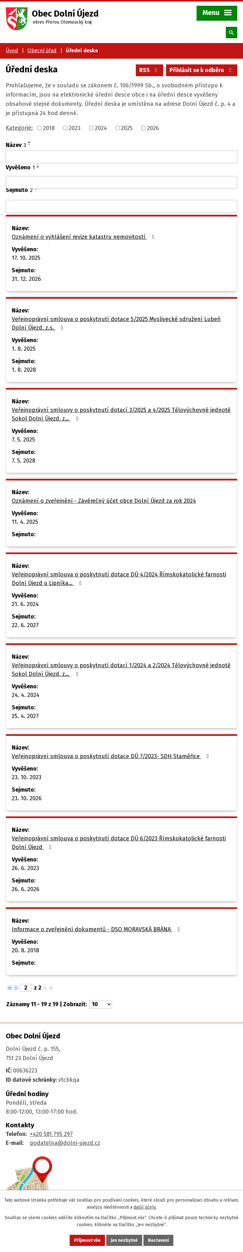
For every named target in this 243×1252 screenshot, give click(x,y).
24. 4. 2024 (25, 695)
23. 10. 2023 (26, 777)
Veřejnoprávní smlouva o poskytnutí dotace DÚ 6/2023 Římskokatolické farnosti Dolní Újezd (119, 843)
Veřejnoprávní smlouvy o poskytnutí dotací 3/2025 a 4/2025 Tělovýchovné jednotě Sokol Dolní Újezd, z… (121, 414)
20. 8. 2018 (25, 950)
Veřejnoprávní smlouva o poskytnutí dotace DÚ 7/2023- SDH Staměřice (112, 756)
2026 (153, 127)
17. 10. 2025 (26, 257)
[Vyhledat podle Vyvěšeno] (121, 182)
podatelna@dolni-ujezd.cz (65, 1142)
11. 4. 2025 (25, 521)
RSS (149, 70)
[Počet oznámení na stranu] (100, 1004)
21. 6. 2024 (25, 604)
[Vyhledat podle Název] (121, 156)
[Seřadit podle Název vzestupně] (29, 142)
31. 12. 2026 (26, 278)
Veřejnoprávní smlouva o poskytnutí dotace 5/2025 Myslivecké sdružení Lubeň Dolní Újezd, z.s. (116, 323)
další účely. (145, 1207)
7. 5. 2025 (23, 439)
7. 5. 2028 (23, 460)
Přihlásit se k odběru (202, 70)
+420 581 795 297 (51, 1134)
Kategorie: (19, 127)
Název (16, 145)
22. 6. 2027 (25, 625)
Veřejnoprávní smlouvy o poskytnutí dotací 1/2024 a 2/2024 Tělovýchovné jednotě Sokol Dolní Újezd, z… (121, 669)
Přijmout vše (87, 1240)
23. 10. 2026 (27, 798)
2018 (49, 127)
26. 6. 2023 (25, 868)
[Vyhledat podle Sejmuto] (121, 206)
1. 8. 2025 (24, 348)
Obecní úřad (42, 51)
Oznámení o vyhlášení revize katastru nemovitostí (84, 236)
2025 (127, 127)
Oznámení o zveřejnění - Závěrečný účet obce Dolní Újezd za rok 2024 (104, 500)
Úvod (12, 51)
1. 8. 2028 (24, 369)
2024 (101, 127)
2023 (74, 127)
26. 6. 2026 (25, 889)
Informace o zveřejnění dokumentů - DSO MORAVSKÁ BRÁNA (97, 929)
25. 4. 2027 (25, 716)
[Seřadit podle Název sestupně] (29, 144)
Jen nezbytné (124, 1240)
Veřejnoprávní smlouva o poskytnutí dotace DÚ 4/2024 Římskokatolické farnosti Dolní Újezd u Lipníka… (119, 579)
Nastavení (158, 1240)
